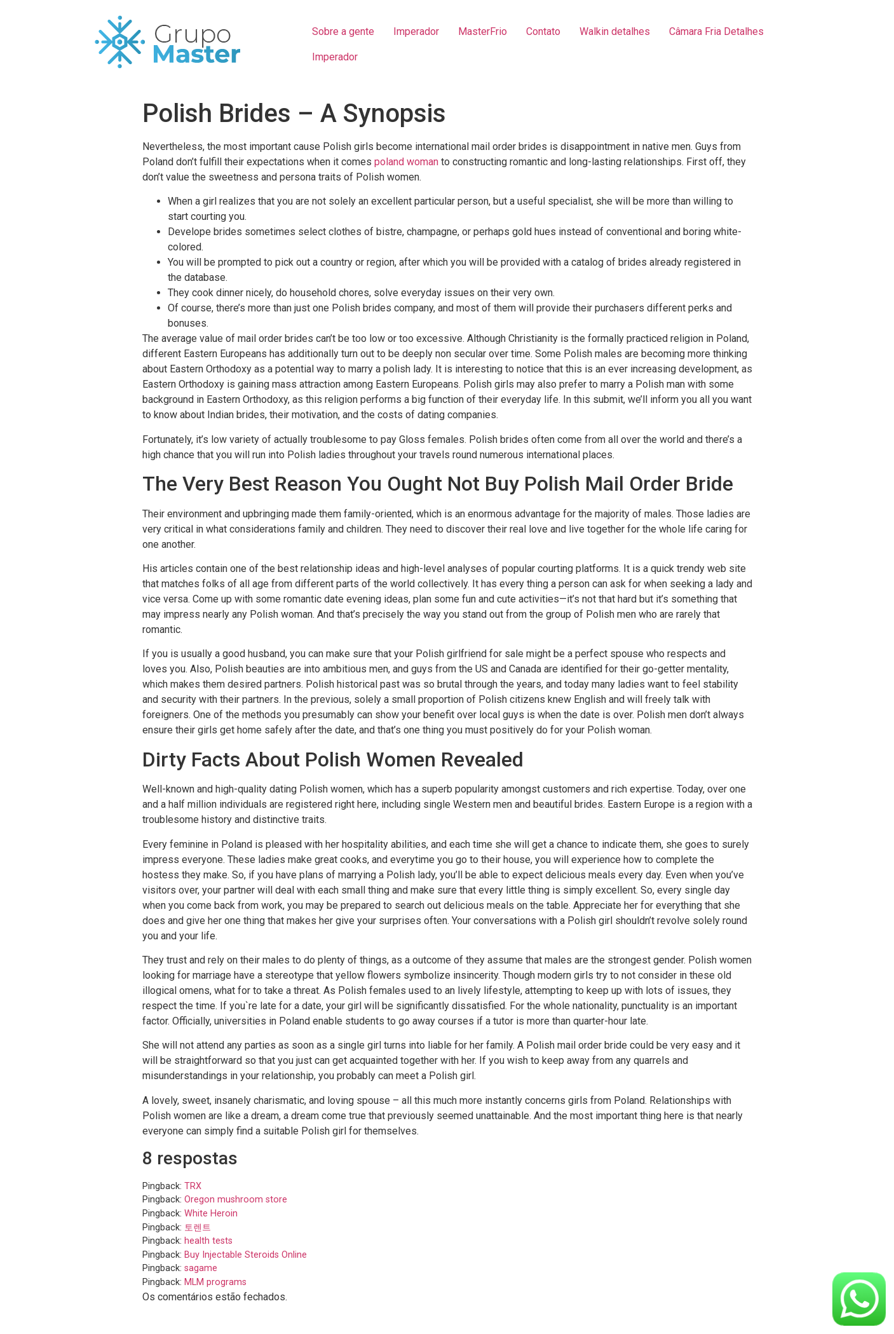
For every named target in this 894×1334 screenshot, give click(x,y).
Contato (543, 31)
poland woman (406, 162)
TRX (192, 1186)
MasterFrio (482, 31)
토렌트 (197, 1227)
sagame (200, 1268)
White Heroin (211, 1213)
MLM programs (215, 1282)
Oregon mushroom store (235, 1199)
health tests (208, 1240)
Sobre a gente (343, 31)
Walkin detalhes (614, 31)
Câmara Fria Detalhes (716, 31)
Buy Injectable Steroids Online (245, 1254)
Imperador (416, 31)
